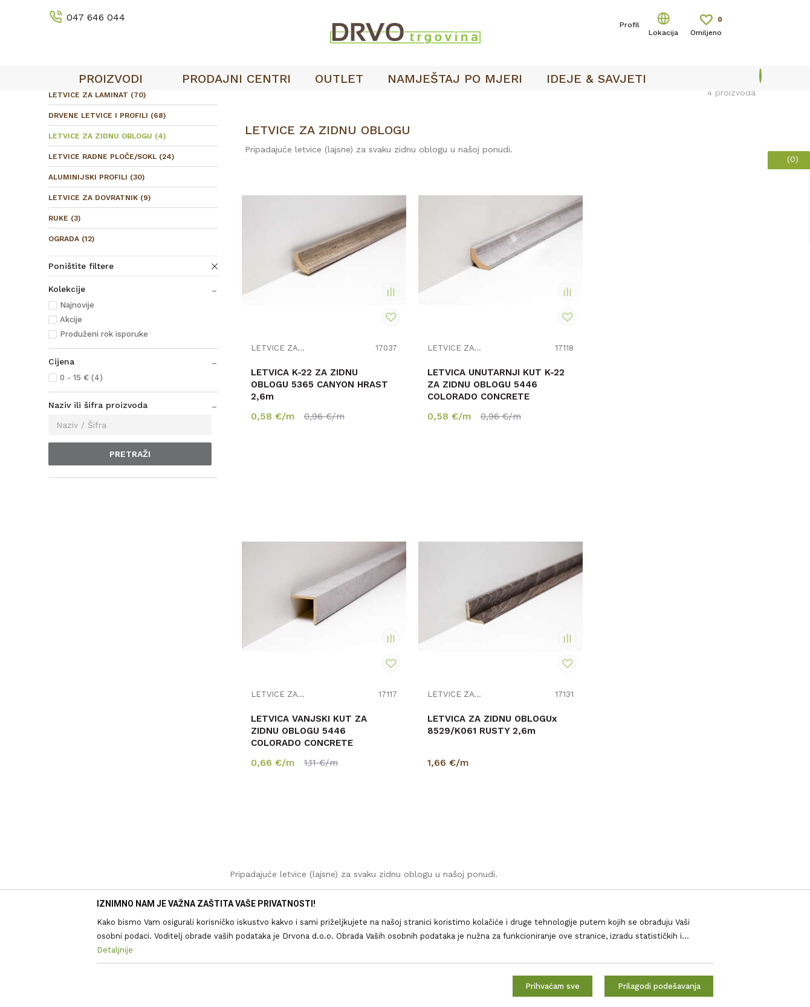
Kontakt (246, 726)
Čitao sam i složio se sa (670, 746)
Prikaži (652, 153)
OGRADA (71, 329)
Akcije (71, 409)
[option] (405, 103)
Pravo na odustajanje (453, 760)
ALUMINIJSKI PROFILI (96, 267)
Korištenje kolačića (449, 743)
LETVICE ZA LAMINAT (97, 185)
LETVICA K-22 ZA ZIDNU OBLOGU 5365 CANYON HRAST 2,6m (299, 429)
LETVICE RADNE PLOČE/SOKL (111, 246)
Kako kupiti (433, 845)
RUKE (64, 308)
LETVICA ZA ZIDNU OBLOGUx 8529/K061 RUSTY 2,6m (693, 429)
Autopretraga (472, 153)
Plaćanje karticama (449, 828)
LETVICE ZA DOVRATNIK (99, 287)
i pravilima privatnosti (693, 751)
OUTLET (403, 103)
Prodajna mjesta (263, 743)
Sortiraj (529, 153)
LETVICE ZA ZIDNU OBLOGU (107, 226)
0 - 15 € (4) (81, 467)
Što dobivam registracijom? (467, 862)
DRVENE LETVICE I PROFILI (107, 205)
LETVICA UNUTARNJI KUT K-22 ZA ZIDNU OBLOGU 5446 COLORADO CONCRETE (429, 441)
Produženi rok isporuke (104, 424)
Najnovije (77, 395)
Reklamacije (435, 777)
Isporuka (428, 794)
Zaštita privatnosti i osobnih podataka (489, 726)
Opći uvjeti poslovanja (455, 709)
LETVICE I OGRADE (130, 127)
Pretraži (130, 544)
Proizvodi (65, 127)
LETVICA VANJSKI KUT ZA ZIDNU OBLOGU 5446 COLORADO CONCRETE (564, 435)
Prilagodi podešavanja (659, 986)
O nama (245, 709)
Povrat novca (438, 811)
